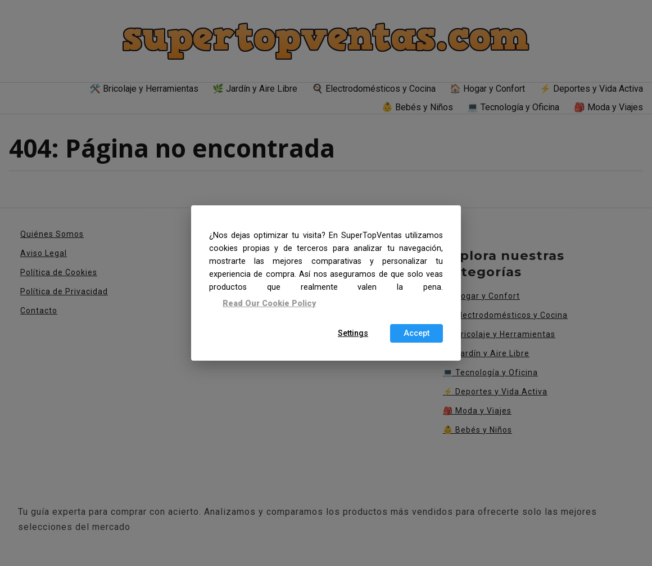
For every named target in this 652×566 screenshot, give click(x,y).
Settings (353, 333)
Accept (416, 333)
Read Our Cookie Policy (269, 303)
